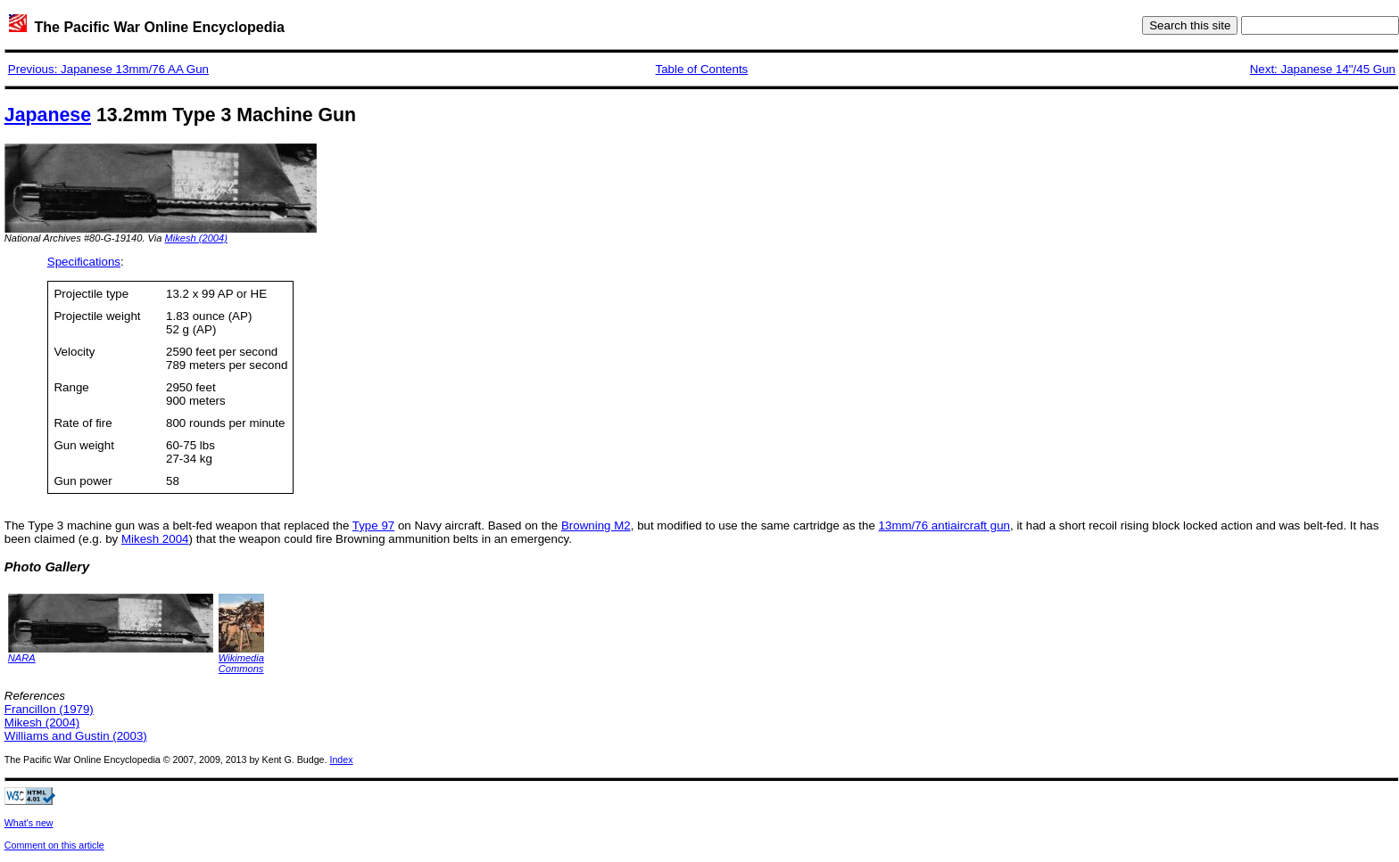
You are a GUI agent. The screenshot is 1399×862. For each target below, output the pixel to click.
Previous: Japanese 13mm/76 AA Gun (108, 69)
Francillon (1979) (49, 709)
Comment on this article (54, 845)
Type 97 (373, 525)
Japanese (47, 115)
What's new (29, 822)
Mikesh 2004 (155, 539)
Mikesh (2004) (196, 238)
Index (340, 759)
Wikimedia (241, 658)
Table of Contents (702, 69)
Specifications (83, 261)
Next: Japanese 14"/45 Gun (1322, 69)
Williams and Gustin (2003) (75, 736)
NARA (22, 658)
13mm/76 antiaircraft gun (944, 525)
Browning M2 (596, 525)
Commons (241, 668)
